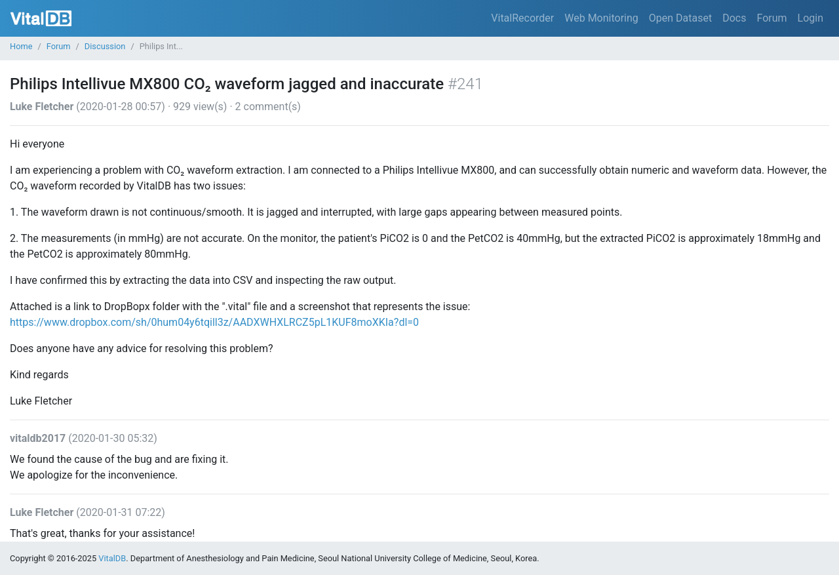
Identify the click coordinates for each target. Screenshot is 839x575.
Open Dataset (680, 18)
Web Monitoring (601, 18)
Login (810, 18)
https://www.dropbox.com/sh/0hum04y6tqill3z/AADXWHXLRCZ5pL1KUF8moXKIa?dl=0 (214, 322)
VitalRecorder (522, 18)
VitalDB (40, 18)
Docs (734, 18)
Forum (771, 18)
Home (21, 46)
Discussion (105, 46)
